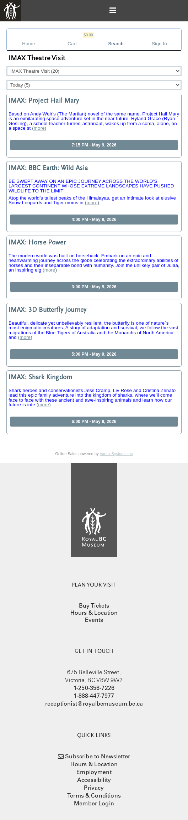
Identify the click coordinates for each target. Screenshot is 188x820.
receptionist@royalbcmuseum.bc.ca (94, 703)
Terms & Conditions (94, 795)
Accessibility (94, 779)
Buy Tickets (94, 605)
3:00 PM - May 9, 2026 (93, 286)
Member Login (94, 803)
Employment (94, 771)
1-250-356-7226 (94, 687)
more (39, 128)
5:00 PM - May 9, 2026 (93, 354)
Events (94, 619)
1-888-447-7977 (94, 695)
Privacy (94, 787)
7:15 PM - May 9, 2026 (93, 145)
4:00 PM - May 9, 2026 (93, 219)
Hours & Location (94, 612)
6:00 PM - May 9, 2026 (93, 421)
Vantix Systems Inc (116, 454)
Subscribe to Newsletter (97, 756)
